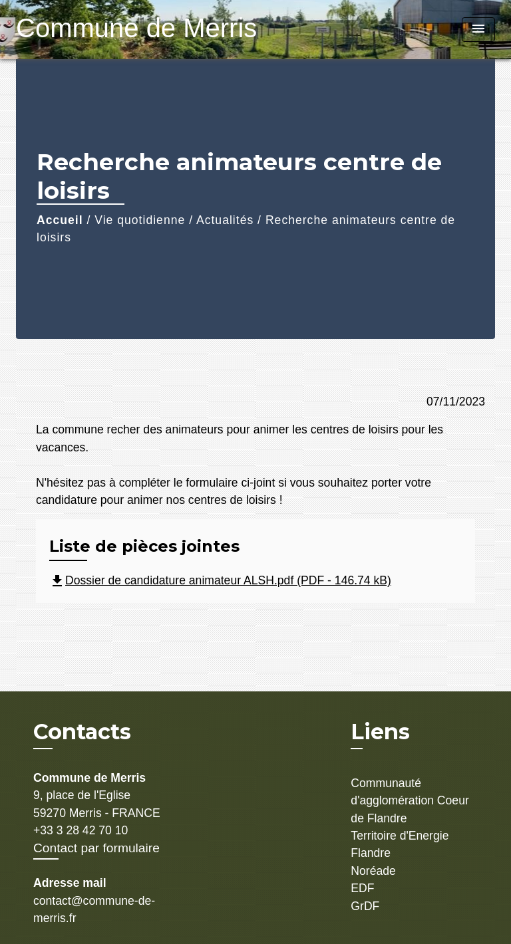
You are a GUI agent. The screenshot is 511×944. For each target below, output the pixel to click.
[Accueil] (99, 30)
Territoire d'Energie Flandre (399, 844)
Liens (380, 732)
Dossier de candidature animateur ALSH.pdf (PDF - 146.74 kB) (220, 580)
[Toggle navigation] (478, 29)
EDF (362, 888)
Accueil (60, 220)
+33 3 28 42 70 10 (80, 830)
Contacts (82, 732)
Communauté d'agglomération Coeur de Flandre (409, 800)
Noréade (373, 871)
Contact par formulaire (96, 848)
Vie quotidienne (139, 220)
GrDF (365, 906)
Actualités (225, 220)
